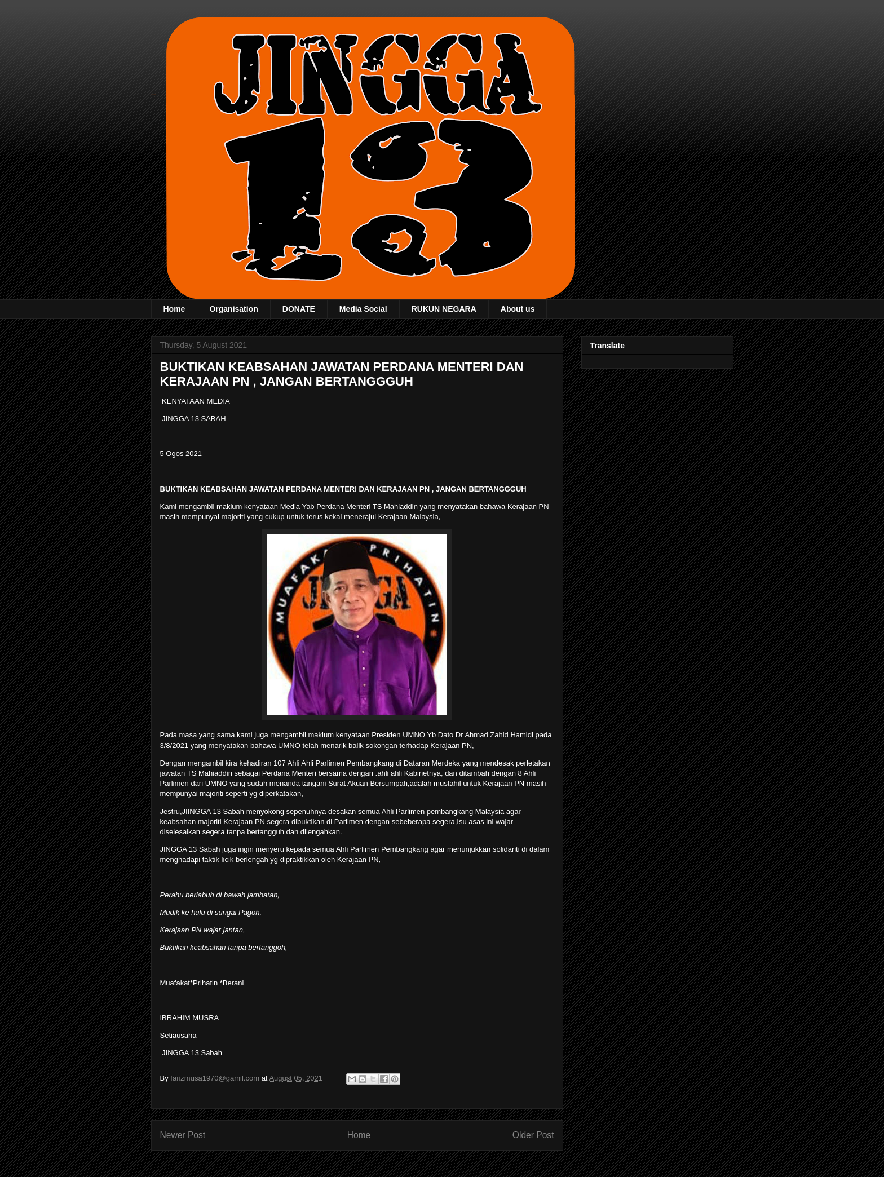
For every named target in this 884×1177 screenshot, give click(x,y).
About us (518, 308)
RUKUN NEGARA (444, 308)
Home (174, 308)
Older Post (533, 1135)
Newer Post (183, 1135)
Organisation (233, 308)
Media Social (363, 308)
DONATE (298, 308)
